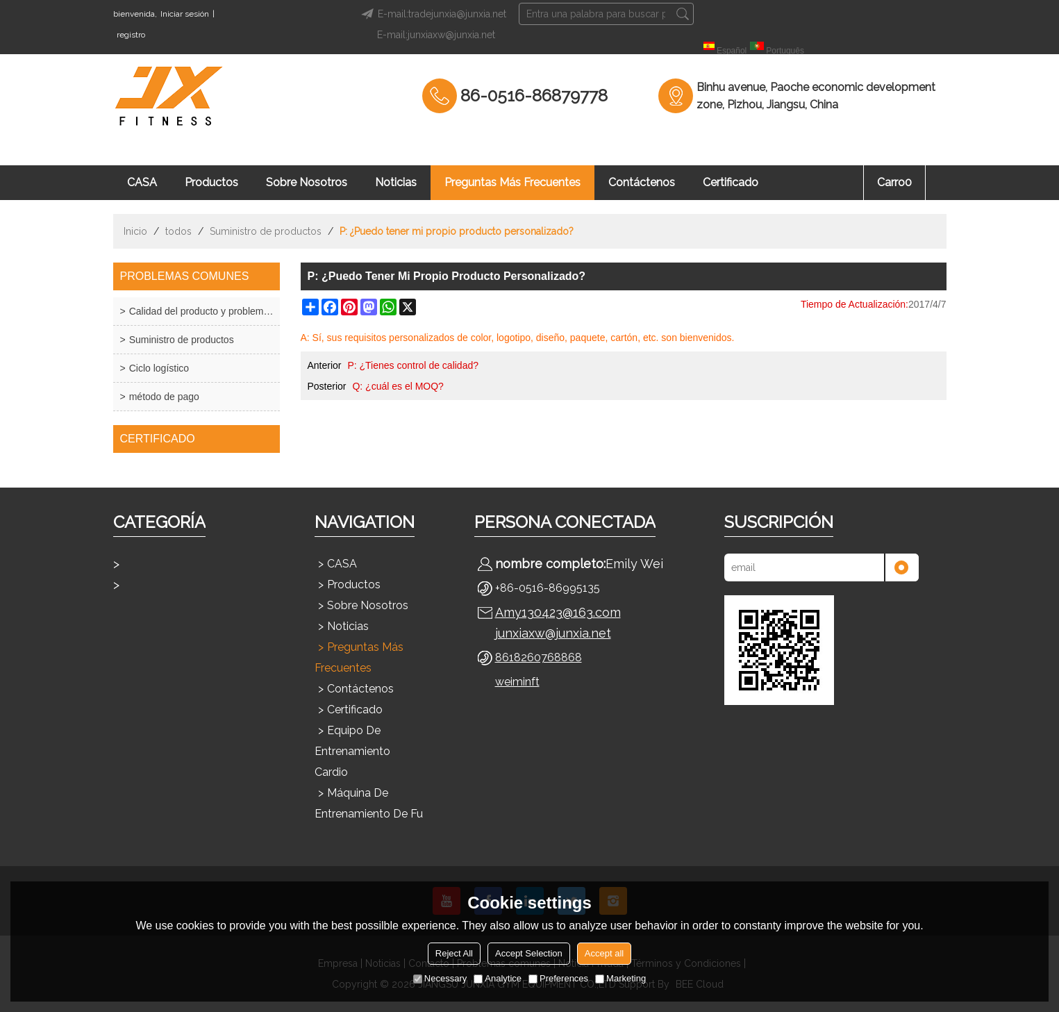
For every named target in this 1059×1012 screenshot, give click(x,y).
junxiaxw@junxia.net (553, 633)
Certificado (730, 182)
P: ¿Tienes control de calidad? (412, 365)
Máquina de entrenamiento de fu (369, 803)
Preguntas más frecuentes (512, 182)
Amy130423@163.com (558, 612)
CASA (142, 182)
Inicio (135, 231)
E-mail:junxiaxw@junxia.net (436, 34)
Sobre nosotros (306, 182)
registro (131, 35)
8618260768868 (538, 657)
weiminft (517, 681)
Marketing (620, 978)
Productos (211, 182)
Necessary (440, 978)
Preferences (558, 978)
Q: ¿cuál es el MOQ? (397, 386)
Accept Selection (528, 953)
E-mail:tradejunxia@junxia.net (431, 13)
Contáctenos (641, 182)
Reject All (454, 953)
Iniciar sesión (184, 14)
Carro (894, 182)
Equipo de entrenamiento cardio (352, 751)
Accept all (604, 953)
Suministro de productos (266, 231)
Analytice (498, 978)
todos (178, 231)
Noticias (396, 182)
